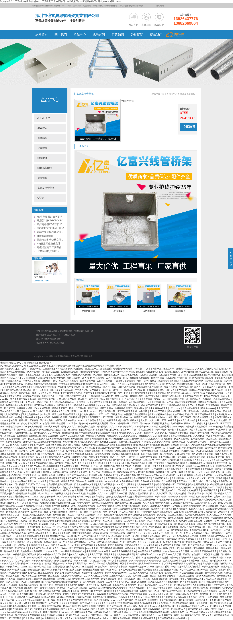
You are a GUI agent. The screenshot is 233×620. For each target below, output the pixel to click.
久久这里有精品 (27, 457)
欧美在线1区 (125, 402)
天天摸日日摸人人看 (189, 460)
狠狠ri (160, 435)
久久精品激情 (155, 542)
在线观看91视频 (25, 408)
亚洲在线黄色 (74, 378)
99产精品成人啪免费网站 (101, 588)
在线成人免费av (49, 499)
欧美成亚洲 (220, 384)
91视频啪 (168, 439)
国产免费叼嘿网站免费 (210, 499)
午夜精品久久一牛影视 (12, 536)
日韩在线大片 (133, 405)
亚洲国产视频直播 (163, 524)
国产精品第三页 (61, 472)
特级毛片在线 (193, 475)
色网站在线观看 (121, 451)
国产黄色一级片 (27, 451)
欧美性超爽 (117, 557)
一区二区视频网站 (113, 414)
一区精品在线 (134, 505)
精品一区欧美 (124, 393)
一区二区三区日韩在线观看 (32, 518)
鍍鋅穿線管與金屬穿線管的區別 (54, 232)
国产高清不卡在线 (119, 566)
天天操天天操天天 (193, 505)
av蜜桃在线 (11, 512)
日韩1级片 (62, 454)
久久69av (190, 405)
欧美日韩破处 (187, 600)
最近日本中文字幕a (159, 548)
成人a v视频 (16, 472)
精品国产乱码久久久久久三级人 (122, 435)
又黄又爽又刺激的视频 (40, 548)
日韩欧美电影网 (116, 545)
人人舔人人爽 (147, 420)
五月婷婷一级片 (211, 521)
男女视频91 (139, 390)
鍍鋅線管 (42, 128)
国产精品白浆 (119, 460)
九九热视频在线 (190, 396)
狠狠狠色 (151, 612)
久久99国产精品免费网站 (197, 518)
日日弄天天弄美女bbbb (116, 572)
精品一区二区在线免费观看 (149, 527)
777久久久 (207, 615)
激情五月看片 (163, 566)
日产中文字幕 (151, 396)
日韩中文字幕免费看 (82, 533)
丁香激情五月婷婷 (86, 606)
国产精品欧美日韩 (218, 560)
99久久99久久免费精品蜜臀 (70, 600)
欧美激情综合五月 (177, 469)
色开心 (109, 496)
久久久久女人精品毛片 (72, 575)
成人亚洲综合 (167, 454)
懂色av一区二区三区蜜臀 (73, 548)
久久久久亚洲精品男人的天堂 (156, 505)
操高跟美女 (226, 426)
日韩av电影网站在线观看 (142, 539)
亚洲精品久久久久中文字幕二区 (157, 615)
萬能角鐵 (42, 177)
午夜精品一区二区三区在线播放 (72, 475)
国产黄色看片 (180, 457)
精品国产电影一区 (141, 402)
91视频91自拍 (137, 396)
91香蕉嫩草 (192, 499)
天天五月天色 (35, 612)
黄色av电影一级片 (28, 393)
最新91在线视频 (77, 493)
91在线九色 (179, 466)
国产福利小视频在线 (178, 429)
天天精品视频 (97, 524)
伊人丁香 (166, 563)
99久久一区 (149, 566)
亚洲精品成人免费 (101, 499)
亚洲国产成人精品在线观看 (28, 597)
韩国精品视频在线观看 (158, 445)
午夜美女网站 (111, 402)
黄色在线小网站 (178, 445)
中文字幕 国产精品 (29, 502)
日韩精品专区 (75, 417)
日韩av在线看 (42, 487)
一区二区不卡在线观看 (166, 420)
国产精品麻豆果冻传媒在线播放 (172, 618)
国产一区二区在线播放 (156, 469)
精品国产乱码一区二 (216, 435)
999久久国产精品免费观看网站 (104, 563)
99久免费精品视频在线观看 (142, 515)
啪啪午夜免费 (190, 432)
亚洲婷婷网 (215, 588)
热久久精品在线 (35, 542)
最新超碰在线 (222, 371)
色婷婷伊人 (130, 548)
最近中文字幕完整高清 (186, 402)
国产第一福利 (27, 487)
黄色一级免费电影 (129, 569)
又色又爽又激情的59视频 (83, 505)
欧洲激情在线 (183, 384)
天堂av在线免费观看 (67, 399)
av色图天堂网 (88, 445)
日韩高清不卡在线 (71, 591)
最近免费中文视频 (87, 426)
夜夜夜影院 (107, 451)
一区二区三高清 (196, 502)
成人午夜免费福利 (125, 554)
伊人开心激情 (36, 426)
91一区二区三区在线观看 (66, 381)
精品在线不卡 (69, 606)
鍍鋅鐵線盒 (119, 311)
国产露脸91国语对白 (203, 417)
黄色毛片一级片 (120, 490)
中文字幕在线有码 (198, 429)
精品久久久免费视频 (82, 375)
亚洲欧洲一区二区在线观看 (128, 502)
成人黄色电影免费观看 (58, 439)
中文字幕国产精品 (139, 417)
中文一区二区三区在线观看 (124, 499)
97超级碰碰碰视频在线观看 (155, 557)
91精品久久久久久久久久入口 (50, 451)
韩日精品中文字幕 (216, 457)
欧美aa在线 (160, 496)
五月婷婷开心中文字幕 (162, 509)
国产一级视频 (133, 536)
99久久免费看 (40, 481)
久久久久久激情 (164, 466)
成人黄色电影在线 (130, 375)
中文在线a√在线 (118, 533)
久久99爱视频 (34, 527)
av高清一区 (68, 441)
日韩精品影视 (55, 606)
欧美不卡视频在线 (93, 512)
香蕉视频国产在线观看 (117, 594)
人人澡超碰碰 (178, 478)
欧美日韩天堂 (81, 560)
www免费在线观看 (125, 527)
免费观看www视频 (215, 393)
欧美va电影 (161, 429)
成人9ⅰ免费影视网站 (114, 524)
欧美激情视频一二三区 (92, 414)
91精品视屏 (194, 496)
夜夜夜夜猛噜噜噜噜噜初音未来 (131, 445)
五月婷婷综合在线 (70, 371)
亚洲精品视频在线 (166, 487)
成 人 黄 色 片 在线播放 (93, 378)
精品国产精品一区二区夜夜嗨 (24, 420)
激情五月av (177, 414)
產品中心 (50, 99)
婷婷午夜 (62, 429)
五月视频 (22, 368)
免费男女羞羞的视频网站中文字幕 (100, 393)
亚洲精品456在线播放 (143, 496)
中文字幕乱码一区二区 (163, 402)
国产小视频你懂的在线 (117, 439)
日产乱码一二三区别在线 (54, 527)
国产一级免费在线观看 (45, 588)
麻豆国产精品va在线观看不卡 (200, 466)
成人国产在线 (132, 530)
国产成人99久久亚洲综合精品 (75, 609)
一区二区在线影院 (186, 575)
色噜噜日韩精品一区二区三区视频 (171, 484)
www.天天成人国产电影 (155, 518)
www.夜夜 (98, 375)
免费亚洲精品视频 (154, 371)
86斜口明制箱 (88, 311)
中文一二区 (95, 411)
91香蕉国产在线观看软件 (136, 414)
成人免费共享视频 (86, 521)
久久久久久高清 (197, 509)
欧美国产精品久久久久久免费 (37, 515)
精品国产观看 (57, 463)
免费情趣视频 (170, 521)
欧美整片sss (199, 393)
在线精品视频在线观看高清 (51, 478)
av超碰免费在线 (211, 505)
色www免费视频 (16, 569)
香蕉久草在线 (143, 387)
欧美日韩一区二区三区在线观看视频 (119, 411)
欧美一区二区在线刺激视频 (47, 448)
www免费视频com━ (17, 612)
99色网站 (175, 566)
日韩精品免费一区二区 (85, 518)
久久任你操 (45, 417)
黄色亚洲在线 (143, 509)
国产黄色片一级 (197, 387)
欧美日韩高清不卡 (52, 612)
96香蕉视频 (55, 441)
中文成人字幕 (81, 390)
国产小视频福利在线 (32, 460)
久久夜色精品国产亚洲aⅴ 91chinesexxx (173, 393)
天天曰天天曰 (223, 408)
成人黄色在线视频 (122, 496)
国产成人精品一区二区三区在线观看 (108, 609)
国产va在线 (197, 454)
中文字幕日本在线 (32, 381)
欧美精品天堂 (181, 509)
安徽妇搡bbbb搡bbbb (181, 423)
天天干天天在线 (137, 612)
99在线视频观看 (210, 490)
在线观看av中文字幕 (10, 402)
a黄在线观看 (42, 402)
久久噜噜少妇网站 (167, 575)
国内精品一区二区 (136, 585)
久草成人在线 (14, 460)
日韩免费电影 (210, 512)
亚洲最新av (95, 569)
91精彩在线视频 (122, 472)
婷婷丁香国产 (202, 557)
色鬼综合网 (68, 390)
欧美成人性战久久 (173, 371)
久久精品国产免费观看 (170, 545)
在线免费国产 (226, 597)
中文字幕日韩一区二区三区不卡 (159, 368)
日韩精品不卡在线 (161, 478)
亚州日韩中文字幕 (40, 375)
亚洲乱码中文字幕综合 (173, 591)
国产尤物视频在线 (80, 579)
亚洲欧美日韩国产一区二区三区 (98, 417)
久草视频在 (177, 505)
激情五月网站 (107, 408)
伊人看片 (84, 411)
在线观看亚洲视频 (84, 530)
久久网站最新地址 (196, 445)
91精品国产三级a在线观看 (53, 423)
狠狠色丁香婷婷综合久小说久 (59, 563)
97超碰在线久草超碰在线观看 (171, 499)
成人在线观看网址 (12, 414)
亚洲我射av (46, 472)
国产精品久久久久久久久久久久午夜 (97, 603)
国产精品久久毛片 (42, 411)
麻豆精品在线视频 (193, 512)
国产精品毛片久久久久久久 (98, 490)
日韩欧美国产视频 (125, 603)
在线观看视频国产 (124, 408)
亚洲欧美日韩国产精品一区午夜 (58, 536)
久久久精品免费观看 (29, 585)
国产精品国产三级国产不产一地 (30, 484)
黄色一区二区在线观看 (130, 441)
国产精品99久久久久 (27, 454)
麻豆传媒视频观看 (181, 435)
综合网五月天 (211, 448)
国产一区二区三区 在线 (193, 545)
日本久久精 (211, 502)
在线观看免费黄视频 (221, 612)
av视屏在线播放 (159, 579)
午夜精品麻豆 (110, 475)
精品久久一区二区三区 (116, 469)
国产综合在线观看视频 (127, 591)
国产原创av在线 (48, 496)
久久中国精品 (165, 457)
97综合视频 (189, 371)
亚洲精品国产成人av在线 (58, 457)
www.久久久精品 (132, 557)
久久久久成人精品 (187, 420)
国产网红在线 (63, 579)
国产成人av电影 (84, 496)
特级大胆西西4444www (222, 518)
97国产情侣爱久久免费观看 (190, 448)
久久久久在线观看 (52, 460)
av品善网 (34, 600)
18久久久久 (175, 408)
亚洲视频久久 (202, 600)
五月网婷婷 (91, 396)
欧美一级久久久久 (127, 579)
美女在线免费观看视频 (124, 509)
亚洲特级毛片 (212, 548)
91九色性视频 (111, 481)
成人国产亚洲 (47, 585)
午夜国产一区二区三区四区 (41, 368)
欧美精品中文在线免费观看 (19, 405)
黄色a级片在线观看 (21, 530)
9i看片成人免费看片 (191, 566)
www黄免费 (120, 588)
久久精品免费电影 (178, 502)
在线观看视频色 (124, 466)
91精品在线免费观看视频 (162, 381)
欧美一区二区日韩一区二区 (217, 530)
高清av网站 (139, 408)
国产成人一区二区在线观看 (80, 566)
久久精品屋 (207, 475)
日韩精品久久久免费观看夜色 (69, 368)
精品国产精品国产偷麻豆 (153, 405)
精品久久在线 (226, 505)
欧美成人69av (171, 572)
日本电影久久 (87, 454)
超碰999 (83, 423)
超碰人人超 (30, 539)
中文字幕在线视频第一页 (88, 515)
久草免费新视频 (88, 381)
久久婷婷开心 (93, 585)
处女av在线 (32, 524)
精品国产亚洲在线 (103, 539)
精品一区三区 (154, 591)
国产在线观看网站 (179, 530)
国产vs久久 (145, 423)
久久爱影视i (24, 512)
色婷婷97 (125, 582)
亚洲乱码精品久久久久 (121, 575)
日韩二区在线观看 (100, 615)
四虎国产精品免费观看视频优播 (30, 615)
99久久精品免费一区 (116, 378)
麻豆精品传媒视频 (66, 597)
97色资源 (61, 378)
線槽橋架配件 (44, 168)
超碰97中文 (93, 408)
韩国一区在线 (144, 579)
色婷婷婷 (32, 545)
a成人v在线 (120, 487)
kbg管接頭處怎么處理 (49, 243)
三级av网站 (179, 426)
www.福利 (121, 505)
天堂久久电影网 (31, 472)
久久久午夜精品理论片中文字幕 (96, 460)
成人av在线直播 (88, 405)
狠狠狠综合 (47, 381)
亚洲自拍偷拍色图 (116, 530)
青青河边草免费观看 (96, 435)
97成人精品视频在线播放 (92, 582)
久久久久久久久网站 (113, 463)
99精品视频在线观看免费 (25, 554)
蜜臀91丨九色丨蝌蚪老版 (97, 600)
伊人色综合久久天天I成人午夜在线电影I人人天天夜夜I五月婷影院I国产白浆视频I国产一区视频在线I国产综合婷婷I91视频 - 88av (60, 1)
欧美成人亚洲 (13, 575)
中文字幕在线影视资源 (72, 393)
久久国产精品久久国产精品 (202, 481)
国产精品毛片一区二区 (21, 609)
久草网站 (200, 405)
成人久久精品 (7, 603)
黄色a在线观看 (134, 609)
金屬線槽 (42, 148)
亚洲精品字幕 (8, 600)
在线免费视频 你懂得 (168, 569)
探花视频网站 (163, 612)
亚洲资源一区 (83, 402)
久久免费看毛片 (164, 603)
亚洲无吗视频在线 (67, 521)
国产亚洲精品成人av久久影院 (184, 594)
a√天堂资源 (115, 448)
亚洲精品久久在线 (91, 429)
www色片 (85, 615)
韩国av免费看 (49, 597)
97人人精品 (136, 472)
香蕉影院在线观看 (33, 536)
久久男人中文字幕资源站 (160, 588)
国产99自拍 (166, 597)
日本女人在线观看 (159, 493)
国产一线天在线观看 (86, 432)
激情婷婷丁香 (76, 512)
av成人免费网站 (184, 487)
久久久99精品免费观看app (63, 402)
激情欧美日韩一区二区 (167, 472)
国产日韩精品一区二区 (85, 542)
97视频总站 (16, 475)
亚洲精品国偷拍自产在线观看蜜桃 (41, 384)
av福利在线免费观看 (163, 512)
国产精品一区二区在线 (48, 575)
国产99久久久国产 (51, 569)
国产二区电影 (110, 387)
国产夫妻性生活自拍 (221, 603)
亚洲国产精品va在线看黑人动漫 (16, 390)
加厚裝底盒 (180, 311)
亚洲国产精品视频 (192, 554)
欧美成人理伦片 (187, 472)
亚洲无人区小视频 (59, 524)
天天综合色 (203, 420)
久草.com (188, 533)
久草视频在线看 (141, 575)
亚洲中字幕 (13, 502)
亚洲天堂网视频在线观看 (184, 606)
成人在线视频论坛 (47, 454)
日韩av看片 (99, 594)
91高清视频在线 (221, 615)
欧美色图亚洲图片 (198, 484)
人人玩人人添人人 (64, 618)
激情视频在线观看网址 (209, 402)
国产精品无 (99, 496)
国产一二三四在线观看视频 (97, 557)
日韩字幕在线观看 (127, 387)
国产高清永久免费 (213, 572)
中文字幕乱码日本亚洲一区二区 (21, 478)
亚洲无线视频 (19, 371)
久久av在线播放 (67, 466)
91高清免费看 (213, 405)
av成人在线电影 (182, 439)
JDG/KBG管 (44, 118)
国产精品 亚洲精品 (60, 505)
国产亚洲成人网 (39, 594)
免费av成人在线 (41, 490)
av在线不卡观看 (49, 414)
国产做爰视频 (77, 439)
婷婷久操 (138, 368)
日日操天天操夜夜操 (79, 524)
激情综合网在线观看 (22, 481)
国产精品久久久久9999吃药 (47, 432)
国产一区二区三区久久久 (34, 439)
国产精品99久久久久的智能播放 (163, 582)
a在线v (18, 417)
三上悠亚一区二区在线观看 (98, 368)
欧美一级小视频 (48, 600)
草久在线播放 (131, 606)
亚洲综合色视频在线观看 (144, 618)
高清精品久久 (97, 478)
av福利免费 (149, 460)
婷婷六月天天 (158, 378)
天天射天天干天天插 (123, 368)
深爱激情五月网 (33, 569)
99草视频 (220, 478)
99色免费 (105, 371)
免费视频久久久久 (148, 435)
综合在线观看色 (51, 435)
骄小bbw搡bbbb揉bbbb (100, 618)
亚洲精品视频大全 (183, 585)
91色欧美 (220, 509)
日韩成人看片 (209, 542)
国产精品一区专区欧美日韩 (103, 579)
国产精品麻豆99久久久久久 (148, 554)
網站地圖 (160, 5)
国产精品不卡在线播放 (199, 609)
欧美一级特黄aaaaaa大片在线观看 (128, 371)
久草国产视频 (196, 530)
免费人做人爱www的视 (150, 606)
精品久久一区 (168, 536)
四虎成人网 (143, 548)
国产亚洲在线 (7, 615)
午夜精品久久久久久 (85, 441)
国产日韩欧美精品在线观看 (14, 521)
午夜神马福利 (38, 445)
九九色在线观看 (74, 509)
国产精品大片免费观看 (201, 399)
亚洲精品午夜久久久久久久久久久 (145, 439)
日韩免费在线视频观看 (197, 426)
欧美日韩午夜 (61, 585)
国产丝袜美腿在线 (148, 569)
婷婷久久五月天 (8, 579)
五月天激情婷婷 (121, 539)
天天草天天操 (30, 475)
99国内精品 (111, 597)
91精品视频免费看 (84, 612)
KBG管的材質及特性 (48, 251)
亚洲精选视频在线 (122, 618)
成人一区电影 (34, 371)
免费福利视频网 (59, 417)
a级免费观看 (46, 502)
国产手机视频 (118, 405)
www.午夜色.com (154, 475)
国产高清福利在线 (170, 600)
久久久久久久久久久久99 (90, 463)
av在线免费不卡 (117, 536)
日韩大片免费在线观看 (177, 390)
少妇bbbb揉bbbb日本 (211, 411)
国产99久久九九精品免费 (72, 435)
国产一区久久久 (41, 390)
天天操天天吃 (21, 603)
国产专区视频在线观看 (108, 542)
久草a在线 (123, 475)
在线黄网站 (107, 472)
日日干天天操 (117, 384)
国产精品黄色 (223, 575)
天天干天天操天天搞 (95, 439)
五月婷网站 (5, 530)
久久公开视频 (156, 572)
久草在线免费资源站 (151, 481)
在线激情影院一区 (180, 612)
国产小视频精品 (213, 375)
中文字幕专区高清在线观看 (204, 551)
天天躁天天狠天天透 (159, 594)
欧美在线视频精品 (19, 606)
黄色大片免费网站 (72, 487)
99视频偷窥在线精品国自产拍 (186, 563)
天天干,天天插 (203, 472)
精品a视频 (184, 387)
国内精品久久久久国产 (11, 411)
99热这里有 (89, 384)
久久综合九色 (119, 585)
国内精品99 (218, 390)
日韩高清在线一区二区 (221, 533)
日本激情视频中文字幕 (85, 484)
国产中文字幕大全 (218, 585)
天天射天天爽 (165, 585)
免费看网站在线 (41, 463)
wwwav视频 (214, 426)
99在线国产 (170, 475)
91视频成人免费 (130, 448)
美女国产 (134, 451)
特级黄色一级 (218, 472)
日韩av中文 (81, 481)
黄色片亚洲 (225, 527)
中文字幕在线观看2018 (167, 460)
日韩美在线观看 (35, 557)
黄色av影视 (47, 396)
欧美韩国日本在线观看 (167, 539)
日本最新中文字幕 (32, 618)
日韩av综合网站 (121, 612)
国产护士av (207, 496)
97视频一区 (159, 399)
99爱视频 (178, 512)
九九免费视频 (150, 545)
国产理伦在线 (107, 487)
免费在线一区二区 (205, 371)
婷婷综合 (166, 606)
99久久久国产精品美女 (72, 557)
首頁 (164, 94)
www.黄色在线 (185, 521)
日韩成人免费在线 (70, 569)
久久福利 (59, 572)
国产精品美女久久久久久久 (110, 426)
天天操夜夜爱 (23, 579)
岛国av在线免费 (30, 417)
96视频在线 (9, 435)
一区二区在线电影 (191, 411)
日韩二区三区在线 (212, 579)
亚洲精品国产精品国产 (132, 518)
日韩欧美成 (204, 432)
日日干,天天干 (84, 502)
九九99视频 (148, 502)
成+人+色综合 (103, 384)
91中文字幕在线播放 (118, 560)
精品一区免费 (109, 512)
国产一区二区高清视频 (63, 530)
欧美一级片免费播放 (200, 603)
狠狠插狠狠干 (81, 618)
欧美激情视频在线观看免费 (60, 484)
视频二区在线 (171, 387)
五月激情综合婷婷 (197, 457)
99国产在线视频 (105, 381)
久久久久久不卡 (52, 551)
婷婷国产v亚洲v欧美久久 (45, 387)
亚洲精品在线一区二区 (17, 426)
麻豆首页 (198, 521)
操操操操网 (20, 527)
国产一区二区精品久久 (28, 429)
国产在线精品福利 (15, 539)
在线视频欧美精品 (10, 509)
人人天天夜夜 (22, 600)
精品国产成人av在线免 (66, 420)
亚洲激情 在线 (96, 475)
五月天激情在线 (182, 454)
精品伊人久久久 (68, 426)
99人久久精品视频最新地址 (23, 399)
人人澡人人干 (25, 463)
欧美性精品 (97, 591)
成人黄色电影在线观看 (28, 423)
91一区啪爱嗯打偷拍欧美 (73, 551)
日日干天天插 (161, 502)
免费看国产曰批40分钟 (144, 466)
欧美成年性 (149, 472)
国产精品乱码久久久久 (185, 524)
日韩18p (46, 505)
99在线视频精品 (94, 387)
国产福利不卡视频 (91, 487)
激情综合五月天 (60, 408)
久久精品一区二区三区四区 (170, 515)
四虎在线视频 (135, 566)
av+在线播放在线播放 (107, 441)
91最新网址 (198, 487)
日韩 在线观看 (153, 597)
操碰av (153, 575)
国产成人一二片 (211, 527)
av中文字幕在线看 (75, 451)
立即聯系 (189, 127)
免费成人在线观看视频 (174, 560)
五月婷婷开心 (19, 542)
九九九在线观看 (200, 585)
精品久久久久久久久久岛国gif (18, 448)
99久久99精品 (23, 594)
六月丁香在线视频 (189, 582)
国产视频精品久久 (103, 612)
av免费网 (181, 475)
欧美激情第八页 (137, 475)
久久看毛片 (72, 423)
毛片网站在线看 (84, 597)
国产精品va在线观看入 (45, 405)
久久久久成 (20, 557)
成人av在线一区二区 (190, 569)
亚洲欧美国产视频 (105, 445)
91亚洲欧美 (109, 591)
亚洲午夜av (56, 487)
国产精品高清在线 (214, 381)
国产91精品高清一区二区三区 (124, 423)
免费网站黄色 (122, 417)
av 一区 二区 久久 (70, 460)
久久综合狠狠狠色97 (60, 375)
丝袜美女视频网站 (138, 594)
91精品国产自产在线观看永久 (211, 524)
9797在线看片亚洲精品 (150, 448)
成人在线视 (67, 612)
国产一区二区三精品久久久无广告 (91, 536)
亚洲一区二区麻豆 (183, 417)
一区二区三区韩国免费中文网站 (142, 457)
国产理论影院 (222, 451)
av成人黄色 (152, 585)
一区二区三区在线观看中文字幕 (69, 396)
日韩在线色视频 (80, 457)
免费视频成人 (61, 493)
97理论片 (8, 524)
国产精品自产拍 (106, 396)
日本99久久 (203, 606)
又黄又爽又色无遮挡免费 (77, 478)
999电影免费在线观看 (195, 515)
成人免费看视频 (171, 527)
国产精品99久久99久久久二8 (126, 454)
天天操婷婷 (129, 521)
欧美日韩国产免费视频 (44, 378)
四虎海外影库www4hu (150, 563)
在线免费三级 (179, 441)
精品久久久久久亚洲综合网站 (189, 381)
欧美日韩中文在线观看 (93, 572)
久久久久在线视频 (70, 603)
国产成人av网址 (52, 426)
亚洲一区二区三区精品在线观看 (200, 414)
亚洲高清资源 (59, 566)
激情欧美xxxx (7, 499)
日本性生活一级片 (40, 512)
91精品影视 (70, 463)
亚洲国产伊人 (21, 548)
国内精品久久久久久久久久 (129, 432)
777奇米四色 (169, 448)
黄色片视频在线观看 (129, 481)
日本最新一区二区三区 (197, 560)
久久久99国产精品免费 (12, 591)
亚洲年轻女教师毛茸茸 (170, 396)
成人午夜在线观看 (191, 408)
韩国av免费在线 (73, 572)
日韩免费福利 (21, 499)
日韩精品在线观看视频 (200, 390)
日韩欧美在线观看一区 (178, 399)
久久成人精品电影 (183, 588)
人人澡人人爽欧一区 (139, 572)
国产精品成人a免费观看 (189, 490)
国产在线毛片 (47, 420)
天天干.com (44, 545)
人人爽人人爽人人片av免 (96, 575)
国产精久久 (211, 545)
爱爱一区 (174, 548)
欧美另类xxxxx (208, 408)
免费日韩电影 (112, 478)
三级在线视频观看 (134, 384)
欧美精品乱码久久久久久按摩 (97, 509)
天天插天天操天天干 (154, 533)
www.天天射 (92, 548)
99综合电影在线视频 (203, 378)
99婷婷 (143, 591)
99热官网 (143, 411)
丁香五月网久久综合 (137, 588)
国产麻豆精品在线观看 (103, 502)
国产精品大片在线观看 (78, 527)
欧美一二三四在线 (222, 496)
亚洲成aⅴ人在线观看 (218, 429)
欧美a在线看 (174, 411)
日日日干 (17, 515)
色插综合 (67, 594)
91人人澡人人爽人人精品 (219, 515)
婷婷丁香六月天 (135, 533)
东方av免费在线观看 (99, 457)
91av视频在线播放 (42, 530)
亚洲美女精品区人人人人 (188, 368)
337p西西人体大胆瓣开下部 (220, 387)
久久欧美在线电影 (149, 375)
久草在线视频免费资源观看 (200, 469)
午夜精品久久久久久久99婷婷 (156, 441)
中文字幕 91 (116, 615)
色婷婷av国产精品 (222, 399)
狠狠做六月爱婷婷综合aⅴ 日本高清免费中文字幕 (204, 463)
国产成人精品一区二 (111, 429)
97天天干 (25, 445)
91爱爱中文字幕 (8, 429)
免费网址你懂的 (96, 481)
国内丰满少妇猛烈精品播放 (191, 375)
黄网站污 (85, 591)
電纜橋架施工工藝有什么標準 (53, 247)
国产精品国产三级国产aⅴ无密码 (160, 384)
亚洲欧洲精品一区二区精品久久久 (197, 451)
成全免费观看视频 (111, 420)
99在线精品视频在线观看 (191, 572)
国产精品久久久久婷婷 (68, 405)
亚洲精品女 (22, 435)
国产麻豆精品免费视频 (191, 527)
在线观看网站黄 (193, 591)
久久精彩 (223, 551)
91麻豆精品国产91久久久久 (133, 542)
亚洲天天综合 (81, 563)
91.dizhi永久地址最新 (124, 484)
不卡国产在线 (73, 615)
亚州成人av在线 (201, 588)
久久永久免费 (13, 487)
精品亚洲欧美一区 (147, 499)
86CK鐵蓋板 (149, 311)
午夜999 (62, 387)
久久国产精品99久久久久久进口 (27, 563)
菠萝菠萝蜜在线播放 (139, 493)
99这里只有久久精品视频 (149, 551)
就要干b (126, 429)
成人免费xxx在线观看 (20, 387)
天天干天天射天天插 (178, 496)
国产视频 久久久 (8, 368)
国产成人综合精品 (178, 493)
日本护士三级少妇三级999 (95, 448)
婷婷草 (167, 435)
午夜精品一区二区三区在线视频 (203, 597)
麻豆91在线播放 (139, 582)
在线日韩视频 (122, 396)
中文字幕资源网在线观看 (71, 384)
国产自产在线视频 (219, 420)
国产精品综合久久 (134, 545)
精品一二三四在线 (78, 408)
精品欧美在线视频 (106, 432)
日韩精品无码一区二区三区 (204, 439)
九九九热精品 (198, 435)
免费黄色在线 (15, 396)
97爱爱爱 (210, 509)
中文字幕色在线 (28, 575)
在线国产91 (157, 387)
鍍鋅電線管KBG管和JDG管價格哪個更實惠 (60, 224)
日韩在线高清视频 (150, 454)
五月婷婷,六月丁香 (172, 554)
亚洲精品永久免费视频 (221, 606)
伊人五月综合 (65, 499)
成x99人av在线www (205, 575)
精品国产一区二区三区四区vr (92, 399)
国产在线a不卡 (176, 579)
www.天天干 (224, 512)
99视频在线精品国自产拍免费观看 (67, 490)
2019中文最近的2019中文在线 (144, 490)
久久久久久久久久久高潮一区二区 (212, 539)
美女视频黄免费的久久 (57, 445)
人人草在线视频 (105, 484)
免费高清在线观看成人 (69, 414)
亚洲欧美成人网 (112, 375)
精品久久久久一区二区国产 (65, 411)
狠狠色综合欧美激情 (145, 603)
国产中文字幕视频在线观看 (60, 518)
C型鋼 (40, 197)
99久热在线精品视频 (62, 539)
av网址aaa (106, 585)
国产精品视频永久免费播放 (93, 545)
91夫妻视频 (73, 454)
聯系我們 (38, 258)
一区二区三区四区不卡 (128, 512)
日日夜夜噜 (26, 378)
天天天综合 (182, 481)
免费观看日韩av (202, 533)
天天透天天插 (45, 393)
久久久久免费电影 (79, 554)
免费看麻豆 (95, 390)
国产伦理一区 (58, 509)
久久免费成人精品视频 (212, 368)
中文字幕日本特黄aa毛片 (98, 551)
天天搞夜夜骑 (180, 597)
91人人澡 (67, 542)
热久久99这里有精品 (170, 451)
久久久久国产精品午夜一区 (179, 378)
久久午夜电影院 (14, 441)
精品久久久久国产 (62, 533)
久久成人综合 (104, 405)
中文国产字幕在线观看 (108, 518)
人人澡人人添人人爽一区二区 (200, 478)
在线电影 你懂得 (210, 563)
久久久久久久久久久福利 (37, 469)
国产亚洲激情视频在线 (64, 502)
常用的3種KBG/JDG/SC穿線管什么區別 (58, 220)
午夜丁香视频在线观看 (143, 429)
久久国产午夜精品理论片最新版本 (41, 466)
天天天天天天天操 (209, 460)
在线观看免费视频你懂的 (124, 551)
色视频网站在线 (101, 533)
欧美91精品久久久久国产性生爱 (53, 554)
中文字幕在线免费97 (14, 384)
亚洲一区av (164, 530)
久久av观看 (73, 545)
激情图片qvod (102, 566)
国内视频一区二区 (208, 594)
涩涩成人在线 (216, 569)
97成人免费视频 (187, 539)
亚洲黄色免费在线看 (83, 594)
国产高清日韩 (147, 524)
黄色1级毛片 (99, 597)
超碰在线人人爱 (12, 551)
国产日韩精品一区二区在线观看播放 (23, 582)
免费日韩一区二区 (23, 432)
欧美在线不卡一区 (53, 542)
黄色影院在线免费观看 (32, 551)
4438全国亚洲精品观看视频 (114, 515)
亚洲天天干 (109, 554)
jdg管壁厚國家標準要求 (49, 216)
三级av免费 (54, 481)
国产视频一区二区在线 (202, 384)
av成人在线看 (55, 594)
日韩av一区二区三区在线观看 (141, 487)
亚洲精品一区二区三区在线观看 (72, 588)
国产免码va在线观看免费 (103, 527)
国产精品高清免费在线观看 (23, 493)
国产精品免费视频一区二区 (156, 609)
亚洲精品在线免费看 (142, 393)
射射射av (27, 411)
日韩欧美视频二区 (193, 579)
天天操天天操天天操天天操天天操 (145, 560)
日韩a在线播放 (134, 460)
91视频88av (21, 545)
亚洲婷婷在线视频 (175, 405)
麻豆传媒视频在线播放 (160, 414)
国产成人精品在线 (42, 566)
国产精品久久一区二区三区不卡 (122, 399)
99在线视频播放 (103, 454)
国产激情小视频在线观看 (112, 548)
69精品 (204, 569)
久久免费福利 (168, 481)
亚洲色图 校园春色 (56, 615)
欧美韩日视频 (206, 536)
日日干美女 (55, 390)
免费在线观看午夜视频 (188, 536)
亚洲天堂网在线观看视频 (43, 579)
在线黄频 (4, 609)
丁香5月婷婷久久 (168, 490)
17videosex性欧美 (59, 512)
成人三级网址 (74, 429)
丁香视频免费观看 (80, 469)
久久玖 (56, 548)
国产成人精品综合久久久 (39, 533)
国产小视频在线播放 (209, 582)
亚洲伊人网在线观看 (151, 536)
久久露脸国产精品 (168, 375)
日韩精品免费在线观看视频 (47, 609)
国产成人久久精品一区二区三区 (85, 472)
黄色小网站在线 (136, 469)
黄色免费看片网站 (32, 505)
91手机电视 (141, 600)
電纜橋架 (42, 138)
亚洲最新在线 (97, 469)
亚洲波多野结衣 (178, 609)
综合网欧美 (75, 445)
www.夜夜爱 (126, 478)
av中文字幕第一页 (76, 387)
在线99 (56, 393)
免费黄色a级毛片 (110, 569)
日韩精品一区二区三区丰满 (110, 606)
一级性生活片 (132, 524)
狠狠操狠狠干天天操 (90, 371)
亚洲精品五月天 (14, 381)
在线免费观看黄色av (71, 448)
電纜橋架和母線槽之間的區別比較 (55, 239)
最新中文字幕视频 (47, 399)
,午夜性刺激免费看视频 (138, 378)
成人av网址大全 (46, 493)
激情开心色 (168, 542)
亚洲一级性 (143, 381)
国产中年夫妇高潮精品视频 (188, 542)
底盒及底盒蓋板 (46, 187)
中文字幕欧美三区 (81, 499)
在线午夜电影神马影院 (21, 490)
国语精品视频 (68, 432)
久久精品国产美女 (132, 615)
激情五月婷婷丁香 (119, 493)
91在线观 (208, 493)
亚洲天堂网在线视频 (134, 463)
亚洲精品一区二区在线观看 (36, 441)
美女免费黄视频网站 (84, 539)
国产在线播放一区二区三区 (89, 466)
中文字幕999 (48, 618)
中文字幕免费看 (52, 557)
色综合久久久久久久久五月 (132, 597)
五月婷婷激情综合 (155, 390)
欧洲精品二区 (35, 435)
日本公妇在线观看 (51, 371)
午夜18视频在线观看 (210, 396)
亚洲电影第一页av (129, 563)
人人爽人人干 (112, 582)
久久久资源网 (146, 399)
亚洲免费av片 (28, 402)
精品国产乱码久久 (130, 420)
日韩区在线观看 (172, 463)
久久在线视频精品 (64, 560)
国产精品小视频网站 (52, 582)
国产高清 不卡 (195, 493)
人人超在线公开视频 (197, 441)
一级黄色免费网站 (9, 518)
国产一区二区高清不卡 (216, 487)
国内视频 (4, 606)
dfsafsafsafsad (45, 236)
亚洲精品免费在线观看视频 (13, 533)
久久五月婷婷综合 (98, 560)
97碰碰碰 (84, 569)
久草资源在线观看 (211, 554)
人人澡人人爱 (13, 445)
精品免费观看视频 (150, 451)
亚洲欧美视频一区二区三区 (25, 496)
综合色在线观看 (92, 451)
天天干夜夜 (24, 375)
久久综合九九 (17, 469)
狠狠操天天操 (68, 481)
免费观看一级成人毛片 (215, 454)
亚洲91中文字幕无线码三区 (187, 615)
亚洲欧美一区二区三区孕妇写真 (117, 390)
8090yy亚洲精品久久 (200, 612)
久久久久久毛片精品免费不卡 (168, 432)
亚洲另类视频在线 (160, 423)
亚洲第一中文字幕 (154, 463)
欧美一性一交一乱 (174, 533)
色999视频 (34, 499)
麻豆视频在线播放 (32, 396)
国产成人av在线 (59, 545)
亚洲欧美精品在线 (31, 414)
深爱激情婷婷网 (71, 582)
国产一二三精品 (118, 457)
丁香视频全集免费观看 (125, 381)
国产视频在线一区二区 (64, 515)
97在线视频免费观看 (98, 423)
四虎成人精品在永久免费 (161, 417)
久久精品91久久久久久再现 (176, 551)
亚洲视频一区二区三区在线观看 (38, 572)
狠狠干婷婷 (19, 524)
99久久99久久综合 (66, 496)
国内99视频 (109, 466)
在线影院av (100, 530)
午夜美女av (146, 512)
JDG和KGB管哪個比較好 (50, 228)
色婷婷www (227, 588)
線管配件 (42, 158)
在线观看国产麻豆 (142, 478)
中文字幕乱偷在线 (47, 475)
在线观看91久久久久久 (97, 493)
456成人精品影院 (42, 408)
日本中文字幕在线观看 (157, 408)
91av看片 (44, 524)
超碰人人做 (223, 502)
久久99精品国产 (22, 560)
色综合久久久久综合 (134, 426)
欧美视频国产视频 (211, 566)
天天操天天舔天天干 (60, 469)
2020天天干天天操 (106, 505)
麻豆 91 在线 (31, 591)
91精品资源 (97, 402)
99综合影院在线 (181, 603)
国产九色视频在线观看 (21, 588)
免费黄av (148, 432)
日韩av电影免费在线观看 (182, 557)
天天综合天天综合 (158, 411)
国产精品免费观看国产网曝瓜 (43, 521)
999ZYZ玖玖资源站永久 (89, 420)
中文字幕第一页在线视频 (193, 548)
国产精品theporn (148, 530)
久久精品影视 (199, 423)
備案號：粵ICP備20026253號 (50, 342)
